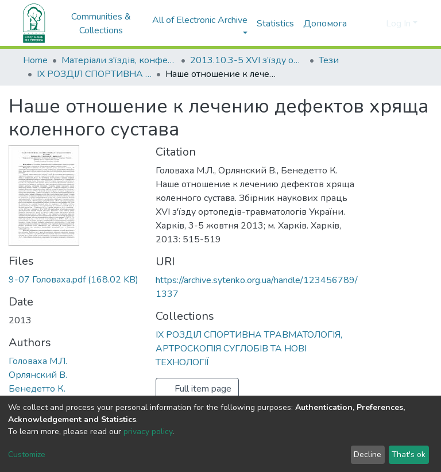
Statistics (275, 23)
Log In (398, 23)
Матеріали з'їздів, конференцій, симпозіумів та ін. (118, 60)
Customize (26, 454)
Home (35, 60)
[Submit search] (358, 23)
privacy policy (147, 431)
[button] (375, 23)
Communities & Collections (101, 23)
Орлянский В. (38, 375)
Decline (367, 454)
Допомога (325, 23)
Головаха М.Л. (38, 361)
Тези (329, 60)
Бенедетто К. (37, 388)
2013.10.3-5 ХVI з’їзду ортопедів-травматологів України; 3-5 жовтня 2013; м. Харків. (247, 60)
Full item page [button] (197, 388)
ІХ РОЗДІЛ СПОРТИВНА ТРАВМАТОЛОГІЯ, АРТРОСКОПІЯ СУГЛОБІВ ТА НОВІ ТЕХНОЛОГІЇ (94, 74)
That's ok (408, 454)
